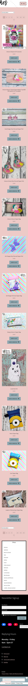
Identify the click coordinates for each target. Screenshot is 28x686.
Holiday (5, 570)
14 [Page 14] (20, 17)
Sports (5, 580)
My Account (6, 653)
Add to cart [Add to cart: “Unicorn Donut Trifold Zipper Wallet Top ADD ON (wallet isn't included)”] (14, 97)
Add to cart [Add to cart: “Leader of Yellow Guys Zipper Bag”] (14, 516)
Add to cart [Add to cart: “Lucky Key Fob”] (14, 395)
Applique (6, 550)
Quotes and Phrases (8, 577)
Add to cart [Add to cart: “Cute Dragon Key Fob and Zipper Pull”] (14, 135)
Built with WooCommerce (16, 673)
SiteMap (6, 662)
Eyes (5, 555)
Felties (5, 560)
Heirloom (6, 567)
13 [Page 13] (17, 17)
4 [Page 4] (11, 17)
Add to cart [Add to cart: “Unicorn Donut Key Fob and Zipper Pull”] (14, 187)
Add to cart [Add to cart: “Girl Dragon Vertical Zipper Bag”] (14, 302)
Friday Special (7, 565)
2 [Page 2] (6, 17)
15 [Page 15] (23, 17)
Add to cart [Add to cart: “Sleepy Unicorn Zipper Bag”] (14, 338)
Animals (6, 547)
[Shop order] (8, 12)
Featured (6, 557)
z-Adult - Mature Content (9, 588)
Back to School (7, 552)
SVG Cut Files (7, 585)
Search (21, 624)
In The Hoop (6, 572)
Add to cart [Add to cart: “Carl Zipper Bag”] (14, 479)
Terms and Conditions (9, 659)
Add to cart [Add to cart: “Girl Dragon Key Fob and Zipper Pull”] (14, 262)
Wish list (6, 656)
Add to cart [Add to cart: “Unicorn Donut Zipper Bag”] (14, 225)
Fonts (5, 562)
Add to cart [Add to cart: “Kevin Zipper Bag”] (14, 439)
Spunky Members (8, 582)
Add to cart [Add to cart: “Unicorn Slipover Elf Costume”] (14, 58)
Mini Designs (7, 575)
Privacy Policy (5, 673)
